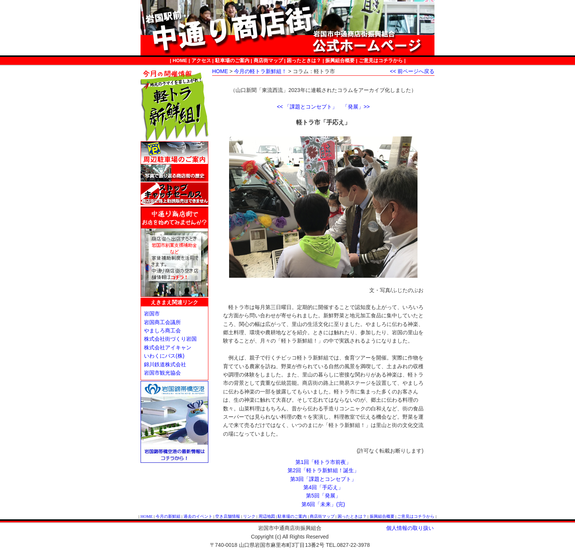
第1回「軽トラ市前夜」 (323, 462)
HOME (180, 60)
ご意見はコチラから (381, 60)
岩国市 (152, 314)
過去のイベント (198, 516)
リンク (249, 516)
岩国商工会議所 (162, 322)
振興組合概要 (340, 60)
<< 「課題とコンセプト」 (307, 107)
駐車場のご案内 (232, 60)
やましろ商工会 (162, 330)
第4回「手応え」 (323, 487)
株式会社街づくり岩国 (170, 339)
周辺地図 (266, 516)
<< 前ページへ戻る (412, 71)
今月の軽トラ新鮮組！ (260, 71)
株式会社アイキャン (167, 347)
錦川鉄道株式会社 (165, 364)
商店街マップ (268, 60)
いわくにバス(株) (164, 356)
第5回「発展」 (323, 496)
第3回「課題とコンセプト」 (323, 479)
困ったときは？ (304, 60)
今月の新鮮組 (168, 516)
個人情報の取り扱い (410, 528)
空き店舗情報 (227, 516)
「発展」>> (356, 107)
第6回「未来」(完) (323, 504)
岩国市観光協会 (162, 373)
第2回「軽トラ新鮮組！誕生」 (323, 470)
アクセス (201, 60)
